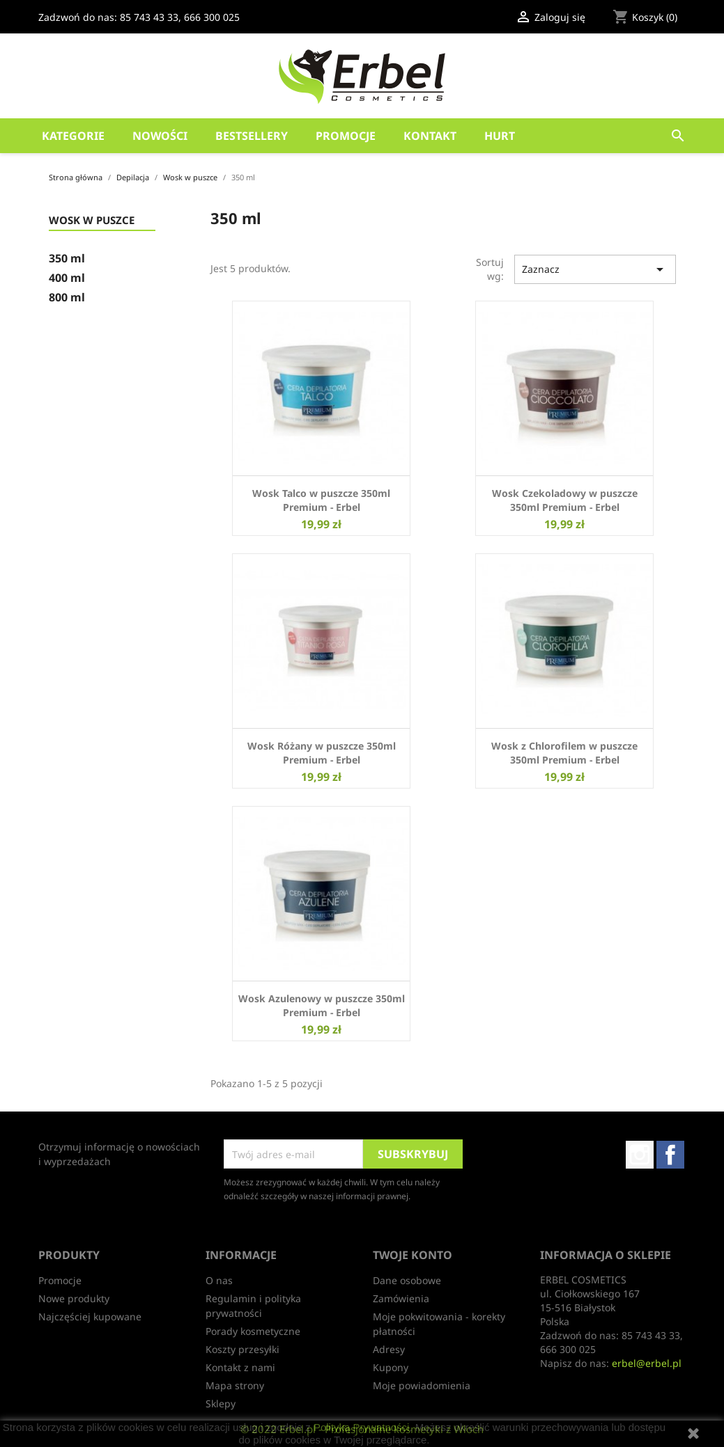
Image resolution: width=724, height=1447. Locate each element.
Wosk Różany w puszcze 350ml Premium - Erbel (321, 752)
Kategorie (73, 135)
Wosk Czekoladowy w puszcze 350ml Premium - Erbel (565, 500)
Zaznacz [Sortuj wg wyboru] (595, 269)
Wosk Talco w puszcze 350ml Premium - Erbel (321, 500)
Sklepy (221, 1403)
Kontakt (429, 135)
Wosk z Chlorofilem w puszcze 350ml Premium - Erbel (564, 752)
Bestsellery (251, 135)
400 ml (67, 278)
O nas (219, 1280)
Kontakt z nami (240, 1367)
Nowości (159, 135)
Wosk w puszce (91, 220)
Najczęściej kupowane (89, 1316)
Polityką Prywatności (362, 1427)
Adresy (389, 1349)
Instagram (640, 1155)
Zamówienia (401, 1298)
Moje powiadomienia (421, 1385)
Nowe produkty (73, 1298)
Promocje (346, 135)
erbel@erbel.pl (646, 1363)
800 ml (67, 297)
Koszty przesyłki (242, 1349)
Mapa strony (235, 1385)
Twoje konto (412, 1255)
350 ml (67, 258)
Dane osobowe (407, 1280)
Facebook (670, 1155)
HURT (499, 135)
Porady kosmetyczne (253, 1331)
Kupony (390, 1367)
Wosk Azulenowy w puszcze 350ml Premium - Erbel (321, 1005)
